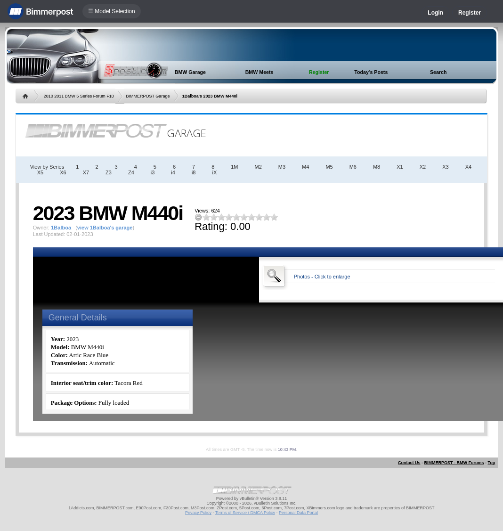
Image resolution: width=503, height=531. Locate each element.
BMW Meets (259, 72)
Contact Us (409, 462)
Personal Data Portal (298, 512)
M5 (329, 167)
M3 (281, 167)
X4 (468, 167)
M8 (376, 167)
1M (234, 167)
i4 (173, 172)
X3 (445, 167)
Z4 (131, 172)
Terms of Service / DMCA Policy (245, 512)
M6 (353, 167)
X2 (423, 167)
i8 (194, 172)
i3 (153, 172)
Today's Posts (371, 72)
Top (491, 462)
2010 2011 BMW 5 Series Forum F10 (79, 96)
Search (438, 72)
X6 (63, 172)
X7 (86, 172)
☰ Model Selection (111, 11)
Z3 (108, 172)
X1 (400, 167)
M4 (305, 167)
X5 (40, 172)
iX (214, 172)
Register (469, 12)
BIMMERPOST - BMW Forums (454, 462)
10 (274, 217)
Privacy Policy (198, 512)
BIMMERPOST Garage (148, 96)
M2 (258, 167)
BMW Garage (190, 72)
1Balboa (61, 227)
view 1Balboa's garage (105, 227)
